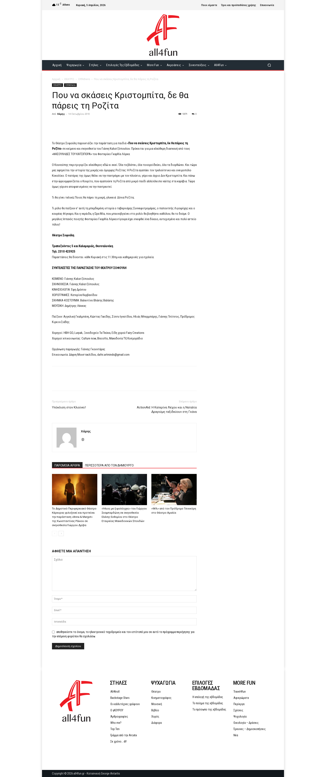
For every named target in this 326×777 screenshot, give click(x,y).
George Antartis (110, 773)
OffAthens (84, 79)
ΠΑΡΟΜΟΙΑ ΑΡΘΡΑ (67, 465)
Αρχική (56, 79)
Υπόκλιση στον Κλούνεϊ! (69, 407)
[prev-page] (54, 533)
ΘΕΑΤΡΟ (69, 79)
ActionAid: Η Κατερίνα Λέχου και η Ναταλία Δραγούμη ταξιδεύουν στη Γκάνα (167, 410)
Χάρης (61, 113)
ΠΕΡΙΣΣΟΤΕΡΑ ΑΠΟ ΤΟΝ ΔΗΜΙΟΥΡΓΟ (109, 465)
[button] (269, 65)
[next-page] (61, 533)
